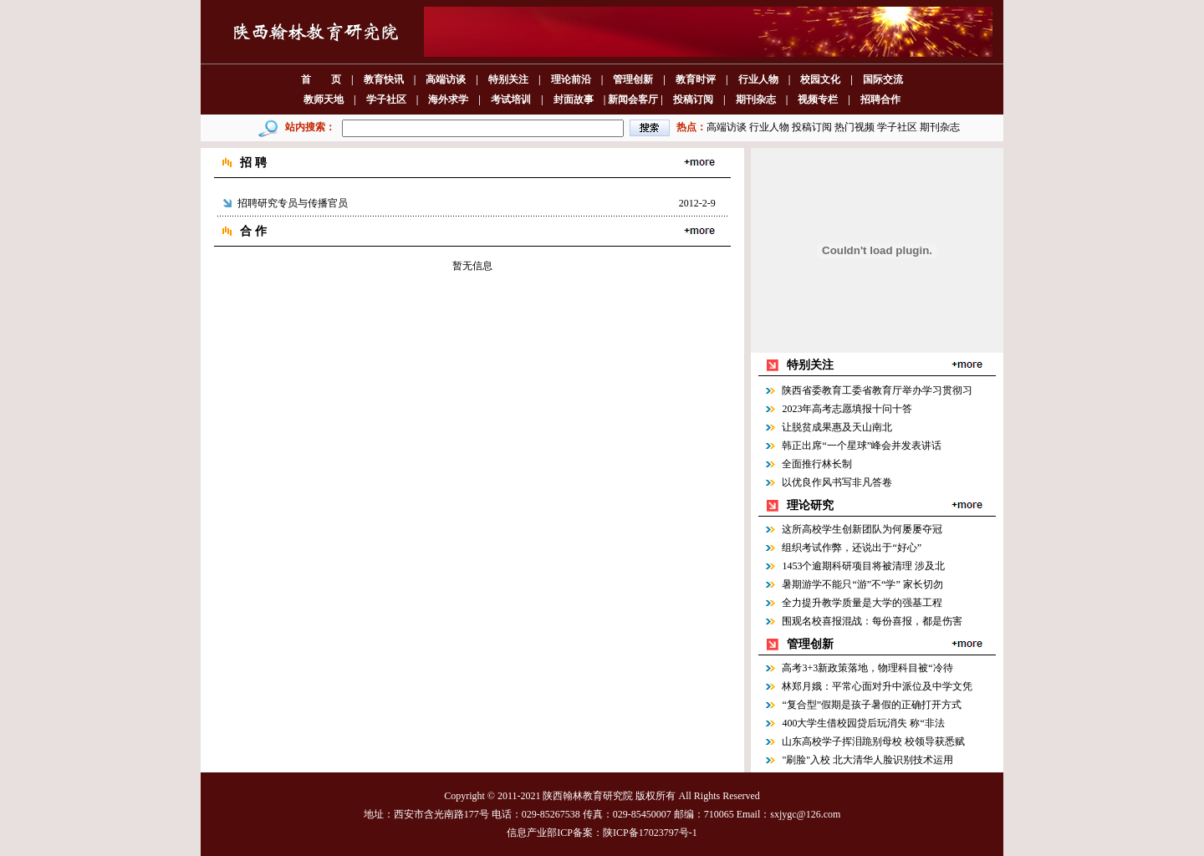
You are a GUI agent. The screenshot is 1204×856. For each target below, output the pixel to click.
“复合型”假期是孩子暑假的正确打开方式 (872, 705)
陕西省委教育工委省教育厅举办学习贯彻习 (877, 390)
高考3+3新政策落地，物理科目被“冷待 (867, 668)
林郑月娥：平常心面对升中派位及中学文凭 (877, 686)
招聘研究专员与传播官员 (292, 203)
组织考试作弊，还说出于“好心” (851, 547)
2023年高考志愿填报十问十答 (847, 409)
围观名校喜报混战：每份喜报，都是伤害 (872, 621)
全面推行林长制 (817, 464)
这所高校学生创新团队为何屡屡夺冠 (862, 529)
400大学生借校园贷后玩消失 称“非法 (863, 723)
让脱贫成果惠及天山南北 (837, 427)
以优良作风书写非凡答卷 (837, 482)
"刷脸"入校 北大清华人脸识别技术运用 (867, 760)
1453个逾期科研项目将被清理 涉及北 (863, 566)
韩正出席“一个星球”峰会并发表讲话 (861, 445)
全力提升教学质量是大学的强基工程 (862, 603)
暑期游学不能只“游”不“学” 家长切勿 (862, 584)
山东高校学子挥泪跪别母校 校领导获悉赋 (873, 741)
